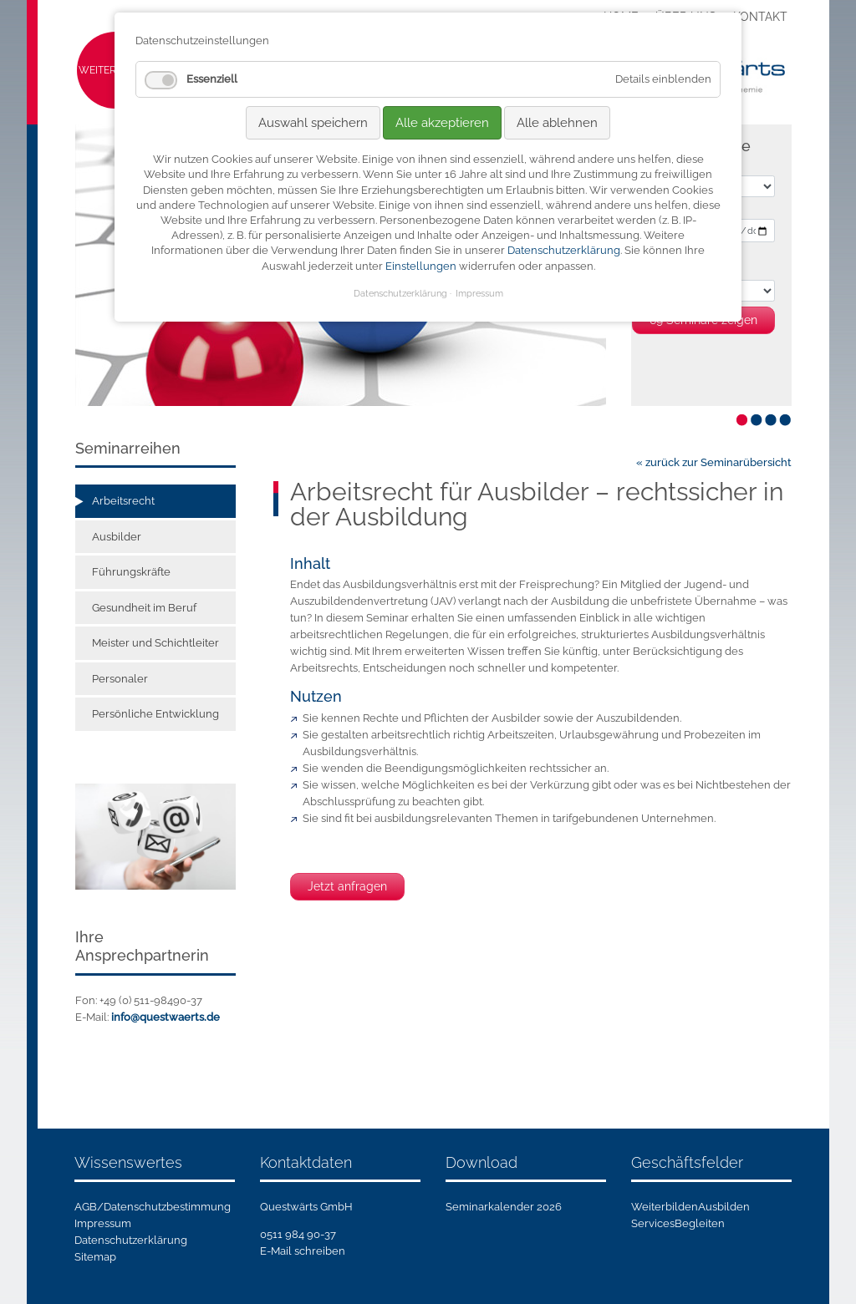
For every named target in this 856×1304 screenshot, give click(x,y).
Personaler (120, 678)
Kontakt (760, 16)
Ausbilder (116, 536)
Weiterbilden (664, 1206)
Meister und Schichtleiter (155, 643)
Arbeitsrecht (123, 501)
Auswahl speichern (313, 122)
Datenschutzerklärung (130, 1240)
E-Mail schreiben (302, 1251)
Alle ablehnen (557, 122)
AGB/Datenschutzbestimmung (152, 1206)
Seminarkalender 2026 (504, 1206)
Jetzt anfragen (347, 886)
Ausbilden (724, 1206)
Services (653, 1223)
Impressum (102, 1223)
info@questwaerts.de (165, 1017)
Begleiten (700, 1223)
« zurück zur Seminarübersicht (714, 462)
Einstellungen (420, 266)
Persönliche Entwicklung (155, 714)
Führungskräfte (131, 572)
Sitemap (95, 1257)
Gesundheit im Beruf (144, 607)
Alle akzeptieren (442, 122)
